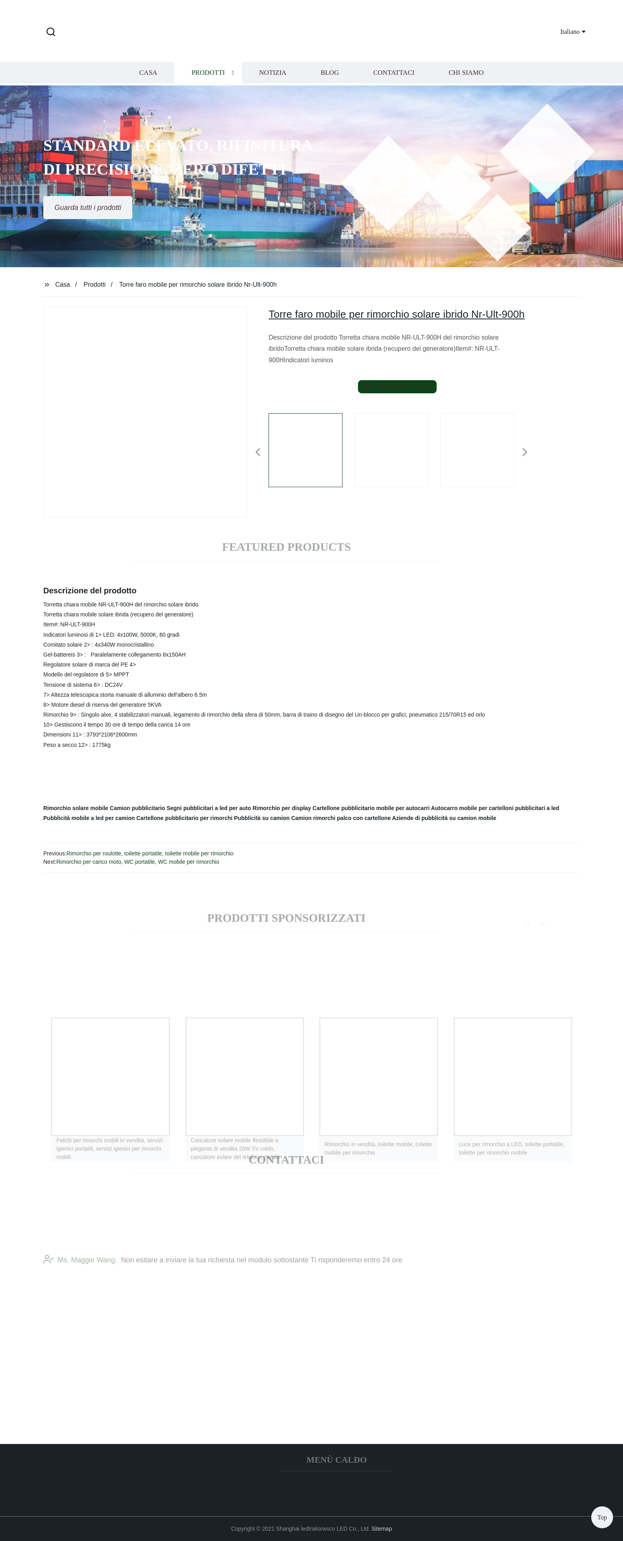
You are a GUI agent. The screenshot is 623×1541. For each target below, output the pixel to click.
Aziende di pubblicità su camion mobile (444, 818)
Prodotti (208, 74)
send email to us (397, 387)
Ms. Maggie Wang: (80, 1265)
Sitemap (381, 1528)
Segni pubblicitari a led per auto (208, 808)
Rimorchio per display (282, 808)
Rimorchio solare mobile (75, 808)
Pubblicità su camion (262, 818)
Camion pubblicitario (137, 808)
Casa (148, 74)
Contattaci (393, 74)
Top (602, 1517)
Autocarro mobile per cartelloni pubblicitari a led (495, 808)
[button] (50, 32)
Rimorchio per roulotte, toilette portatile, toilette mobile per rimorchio (149, 853)
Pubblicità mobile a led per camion (89, 818)
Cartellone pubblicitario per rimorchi (184, 818)
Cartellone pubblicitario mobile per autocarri (371, 808)
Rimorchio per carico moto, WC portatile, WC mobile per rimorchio (137, 862)
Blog (330, 74)
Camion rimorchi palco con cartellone (341, 818)
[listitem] (311, 449)
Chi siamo (466, 74)
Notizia (272, 74)
